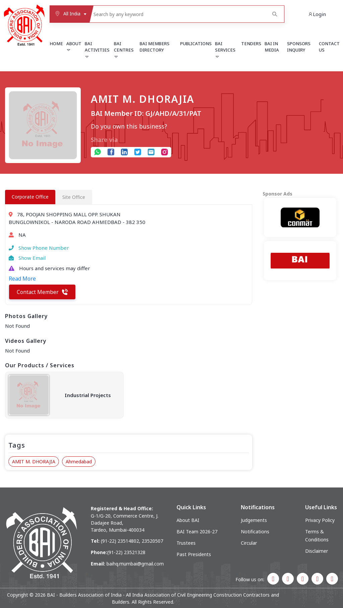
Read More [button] (22, 278)
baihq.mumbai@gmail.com (135, 563)
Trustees (186, 543)
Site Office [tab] (73, 197)
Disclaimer (316, 551)
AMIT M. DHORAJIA (33, 461)
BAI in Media (272, 47)
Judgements (254, 520)
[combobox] (69, 14)
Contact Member (42, 292)
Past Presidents (194, 554)
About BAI (188, 520)
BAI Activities (97, 50)
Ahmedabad (79, 461)
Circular (249, 543)
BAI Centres (124, 50)
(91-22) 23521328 (126, 552)
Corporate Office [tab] (30, 197)
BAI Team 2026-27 (197, 531)
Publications (196, 44)
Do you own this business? (129, 126)
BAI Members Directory (154, 47)
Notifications (255, 531)
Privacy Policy (320, 520)
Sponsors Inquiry (299, 47)
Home (56, 44)
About (73, 47)
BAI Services (225, 50)
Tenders (251, 44)
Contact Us (329, 47)
